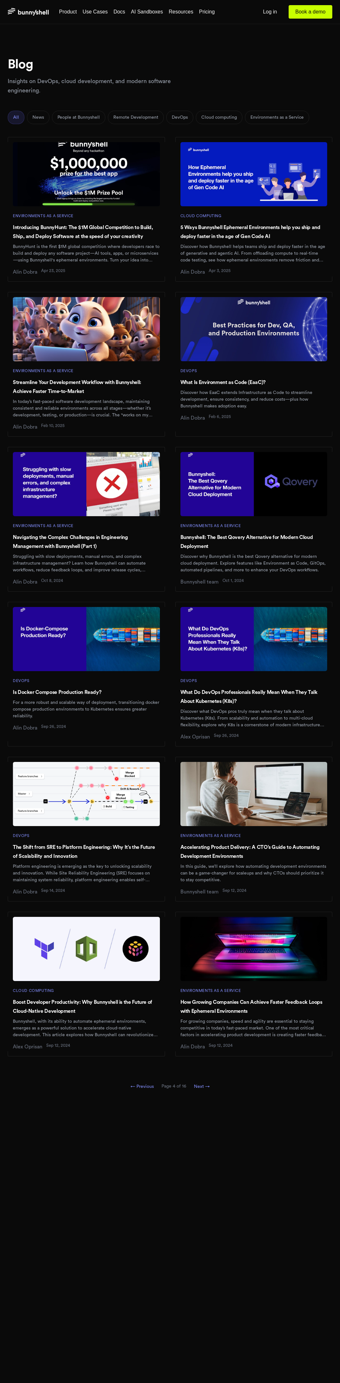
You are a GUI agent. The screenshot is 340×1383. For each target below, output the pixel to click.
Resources (181, 11)
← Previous (142, 1086)
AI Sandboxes (147, 11)
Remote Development (135, 117)
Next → (202, 1086)
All (16, 117)
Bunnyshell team (199, 582)
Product (68, 11)
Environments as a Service (277, 117)
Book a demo (310, 11)
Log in (270, 11)
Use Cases (95, 11)
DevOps (180, 117)
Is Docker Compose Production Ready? (57, 692)
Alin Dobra (25, 272)
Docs (119, 11)
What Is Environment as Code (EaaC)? (223, 382)
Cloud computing (219, 117)
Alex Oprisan (195, 736)
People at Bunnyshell (78, 117)
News (38, 117)
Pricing (207, 11)
